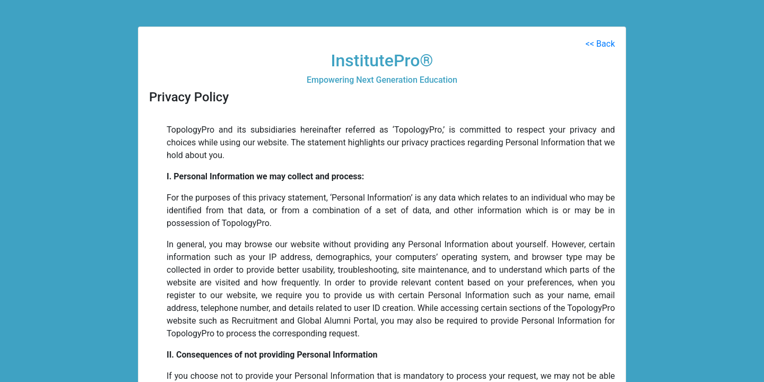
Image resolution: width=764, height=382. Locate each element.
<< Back (600, 44)
